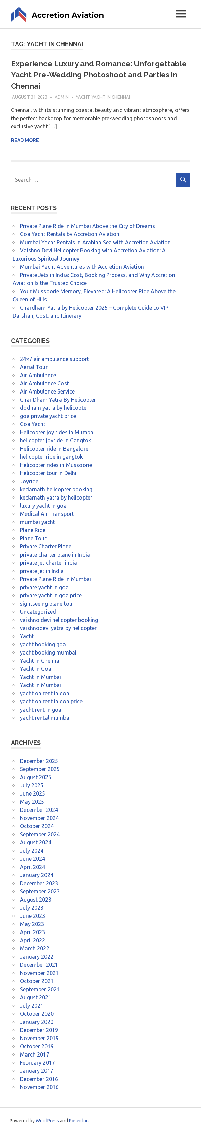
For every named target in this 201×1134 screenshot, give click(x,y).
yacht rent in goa (40, 709)
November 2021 (39, 973)
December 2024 (39, 810)
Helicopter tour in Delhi (48, 473)
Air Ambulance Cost (44, 383)
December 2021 (39, 965)
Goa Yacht (32, 424)
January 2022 (36, 957)
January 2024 (36, 875)
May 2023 (32, 924)
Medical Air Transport (47, 514)
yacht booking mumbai (48, 652)
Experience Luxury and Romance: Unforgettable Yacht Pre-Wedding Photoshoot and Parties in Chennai (99, 74)
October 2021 (37, 981)
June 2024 (32, 859)
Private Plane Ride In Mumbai (55, 579)
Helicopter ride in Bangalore (54, 449)
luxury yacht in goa (43, 506)
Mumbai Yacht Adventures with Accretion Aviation (82, 267)
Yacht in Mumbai (40, 677)
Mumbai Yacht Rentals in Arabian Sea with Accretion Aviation (95, 242)
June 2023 (32, 916)
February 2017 (37, 1063)
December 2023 (39, 883)
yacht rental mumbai (45, 718)
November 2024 (39, 818)
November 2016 (39, 1087)
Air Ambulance (38, 375)
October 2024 (37, 826)
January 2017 (36, 1071)
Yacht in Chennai (111, 96)
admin (62, 96)
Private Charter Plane (45, 546)
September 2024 (40, 834)
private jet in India (42, 571)
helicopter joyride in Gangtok (55, 440)
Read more (25, 140)
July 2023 (31, 908)
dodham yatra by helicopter (54, 408)
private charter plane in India (55, 555)
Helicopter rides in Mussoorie (56, 465)
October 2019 (37, 1046)
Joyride (29, 481)
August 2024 (35, 842)
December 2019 (39, 1030)
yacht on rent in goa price (51, 701)
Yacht (83, 96)
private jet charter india (48, 563)
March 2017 (34, 1054)
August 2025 (35, 777)
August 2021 (35, 997)
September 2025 (40, 769)
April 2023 (32, 932)
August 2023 (35, 899)
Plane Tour (33, 538)
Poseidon (79, 1120)
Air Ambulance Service (47, 391)
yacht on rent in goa (44, 693)
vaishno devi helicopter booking (59, 620)
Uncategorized (38, 612)
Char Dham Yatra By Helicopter (58, 400)
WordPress (47, 1120)
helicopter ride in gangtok (51, 457)
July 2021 (31, 1005)
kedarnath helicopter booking (56, 489)
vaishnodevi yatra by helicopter (58, 628)
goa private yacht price (48, 416)
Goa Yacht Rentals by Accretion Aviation (70, 234)
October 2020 (37, 1014)
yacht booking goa (43, 644)
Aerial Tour (34, 367)
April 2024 (32, 867)
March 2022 (34, 948)
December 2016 (39, 1079)
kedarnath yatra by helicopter (56, 497)
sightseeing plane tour (47, 603)
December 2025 (39, 761)
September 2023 (40, 891)
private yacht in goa (44, 587)
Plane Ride (32, 530)
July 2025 (31, 785)
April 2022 (32, 940)
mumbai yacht (37, 522)
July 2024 (31, 851)
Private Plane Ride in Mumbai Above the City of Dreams (87, 226)
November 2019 (39, 1038)
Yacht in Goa (35, 669)
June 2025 (32, 793)
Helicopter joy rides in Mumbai (57, 432)
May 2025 (32, 802)
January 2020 (36, 1022)
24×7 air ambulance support (54, 359)
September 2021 (40, 989)
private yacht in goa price (51, 595)
